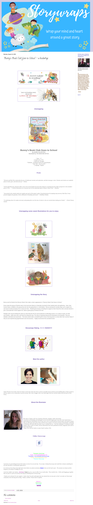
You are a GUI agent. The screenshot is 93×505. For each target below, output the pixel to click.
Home (39, 500)
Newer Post (6, 500)
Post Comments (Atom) (12, 502)
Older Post (72, 500)
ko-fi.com (21, 472)
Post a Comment (8, 498)
